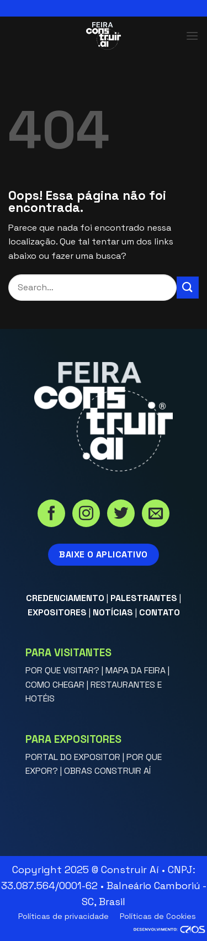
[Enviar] (188, 287)
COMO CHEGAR (54, 684)
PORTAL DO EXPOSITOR (72, 757)
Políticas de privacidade (63, 916)
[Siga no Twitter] (121, 514)
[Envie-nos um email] (155, 514)
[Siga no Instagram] (86, 514)
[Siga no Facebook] (51, 514)
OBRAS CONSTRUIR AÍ (107, 771)
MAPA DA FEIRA (135, 670)
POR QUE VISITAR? (62, 670)
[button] (192, 35)
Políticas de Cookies (158, 916)
